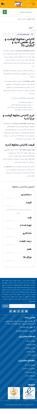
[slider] (6, 210)
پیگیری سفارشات (30, 348)
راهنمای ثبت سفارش (29, 369)
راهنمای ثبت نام (30, 365)
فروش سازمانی (30, 352)
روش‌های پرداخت (30, 372)
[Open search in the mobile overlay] (18, 12)
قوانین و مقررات (30, 344)
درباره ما (32, 379)
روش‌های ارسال (30, 376)
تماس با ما (31, 355)
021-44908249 (24, 327)
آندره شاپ (9, 167)
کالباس (29, 19)
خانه (33, 19)
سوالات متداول (30, 341)
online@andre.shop (22, 331)
